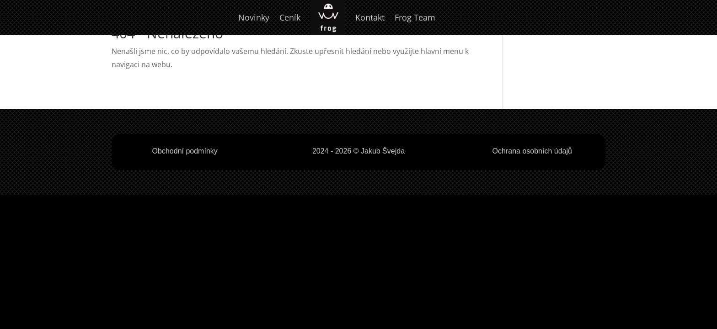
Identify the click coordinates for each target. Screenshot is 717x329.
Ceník (289, 17)
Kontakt (370, 17)
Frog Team (415, 17)
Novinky (253, 17)
